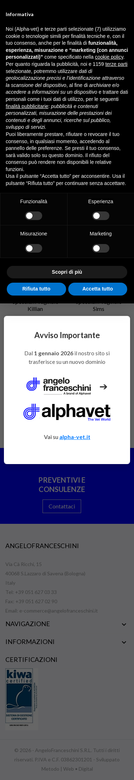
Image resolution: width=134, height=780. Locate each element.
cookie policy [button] (109, 57)
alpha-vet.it (74, 436)
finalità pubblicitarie (27, 106)
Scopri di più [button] (67, 272)
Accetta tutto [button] (97, 289)
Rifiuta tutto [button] (36, 289)
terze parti (116, 64)
